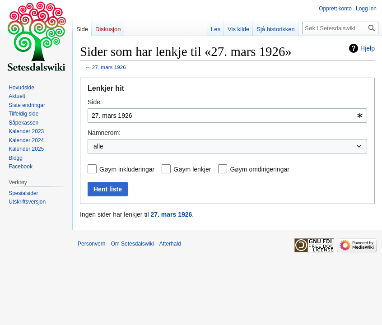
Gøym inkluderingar (126, 169)
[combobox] (227, 115)
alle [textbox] (98, 146)
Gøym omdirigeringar (259, 169)
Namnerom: (104, 132)
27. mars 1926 (109, 67)
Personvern (91, 244)
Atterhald (170, 244)
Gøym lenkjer (192, 169)
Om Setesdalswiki (132, 244)
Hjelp (367, 48)
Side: (95, 102)
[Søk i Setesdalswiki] (340, 28)
